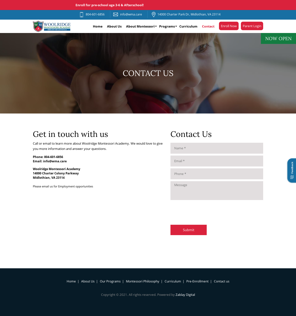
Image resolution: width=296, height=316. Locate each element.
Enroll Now (229, 26)
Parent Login (252, 26)
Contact (208, 26)
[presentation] (199, 210)
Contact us (221, 281)
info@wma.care (131, 14)
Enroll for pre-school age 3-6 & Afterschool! (111, 5)
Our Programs (110, 281)
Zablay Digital (185, 294)
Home (98, 26)
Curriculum (188, 26)
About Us (114, 26)
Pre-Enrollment (197, 281)
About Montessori (140, 26)
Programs (167, 26)
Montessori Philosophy (142, 281)
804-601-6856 (95, 14)
